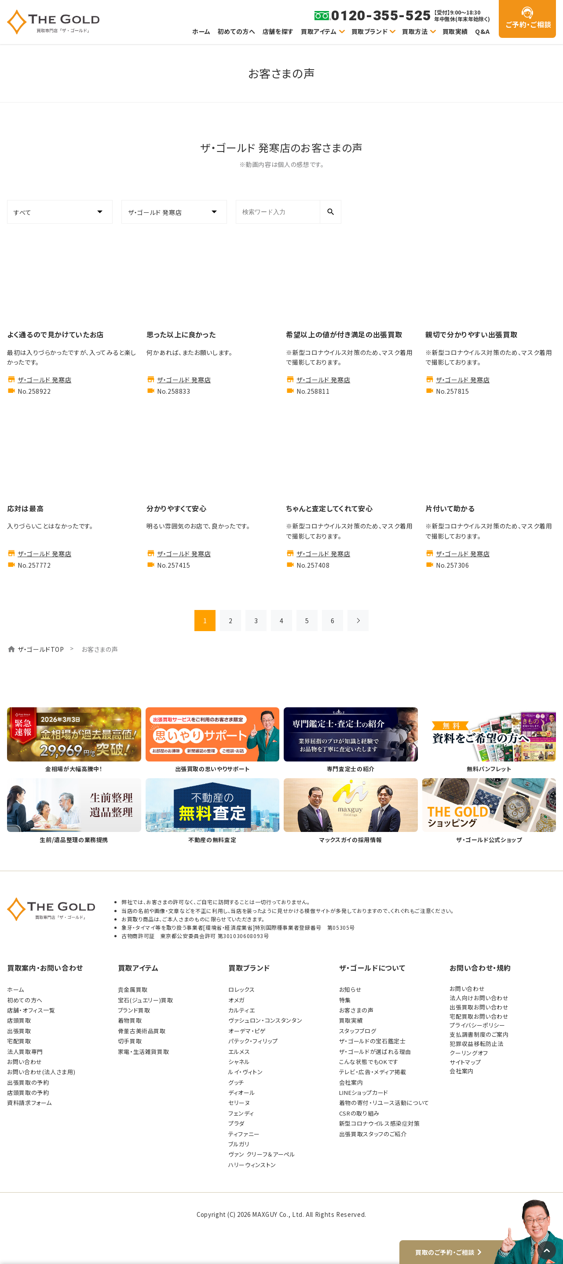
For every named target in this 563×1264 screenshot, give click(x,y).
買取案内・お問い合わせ (45, 967)
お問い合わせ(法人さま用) (41, 1072)
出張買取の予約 (28, 1082)
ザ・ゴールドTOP (41, 649)
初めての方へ (237, 31)
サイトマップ (465, 1062)
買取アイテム (319, 31)
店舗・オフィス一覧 (31, 1010)
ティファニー (244, 1134)
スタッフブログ (357, 1031)
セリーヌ (239, 1102)
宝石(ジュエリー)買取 (145, 1000)
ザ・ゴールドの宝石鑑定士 (372, 1041)
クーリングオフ (469, 1053)
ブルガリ (239, 1144)
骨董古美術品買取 (142, 1031)
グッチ (236, 1082)
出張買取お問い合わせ (479, 1007)
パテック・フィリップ (253, 1041)
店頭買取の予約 (28, 1092)
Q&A (482, 31)
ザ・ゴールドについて (372, 967)
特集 (345, 1000)
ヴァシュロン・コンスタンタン (265, 1020)
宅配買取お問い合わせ (479, 1016)
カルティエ (241, 1010)
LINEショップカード (363, 1092)
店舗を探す (278, 31)
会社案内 (351, 1082)
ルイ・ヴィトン (245, 1072)
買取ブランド (369, 31)
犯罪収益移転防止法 (477, 1043)
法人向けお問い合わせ (479, 998)
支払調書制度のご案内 (479, 1034)
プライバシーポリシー (477, 1025)
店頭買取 (19, 1020)
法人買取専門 (25, 1051)
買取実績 (455, 31)
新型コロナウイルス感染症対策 (379, 1123)
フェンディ (241, 1113)
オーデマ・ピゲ (247, 1031)
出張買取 (19, 1031)
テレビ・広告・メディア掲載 (372, 1072)
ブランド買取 (134, 1010)
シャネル (239, 1061)
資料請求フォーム (29, 1102)
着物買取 (130, 1020)
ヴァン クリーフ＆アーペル (261, 1154)
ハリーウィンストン (252, 1165)
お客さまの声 (356, 1010)
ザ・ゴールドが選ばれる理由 (375, 1051)
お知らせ (350, 989)
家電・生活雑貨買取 (143, 1051)
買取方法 (415, 31)
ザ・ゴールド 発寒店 (44, 379)
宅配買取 (19, 1041)
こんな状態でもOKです (368, 1061)
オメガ (236, 1000)
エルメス (239, 1051)
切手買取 (130, 1041)
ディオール (241, 1092)
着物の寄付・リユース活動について (384, 1102)
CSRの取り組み (359, 1113)
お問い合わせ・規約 (480, 967)
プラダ (236, 1123)
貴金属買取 (133, 989)
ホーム (201, 31)
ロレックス (241, 989)
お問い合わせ (24, 1061)
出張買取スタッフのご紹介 (373, 1134)
